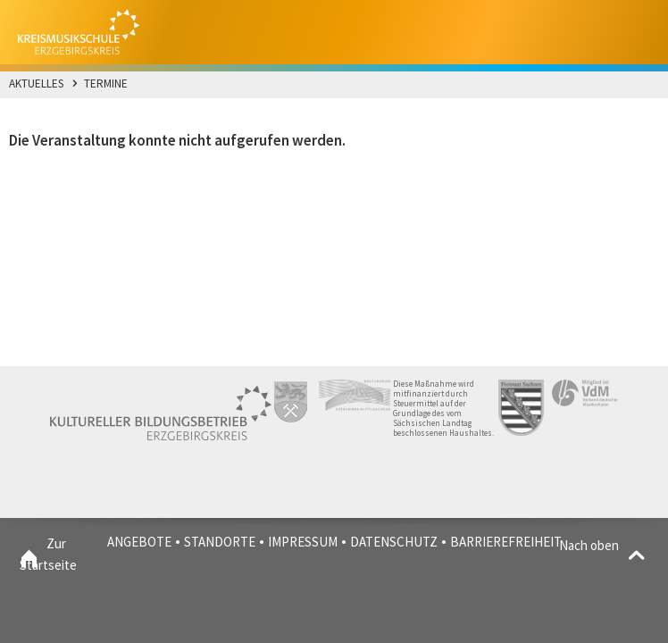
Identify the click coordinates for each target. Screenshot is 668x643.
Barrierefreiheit (506, 541)
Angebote (139, 541)
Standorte (219, 541)
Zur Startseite (29, 554)
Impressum (303, 541)
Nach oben (604, 546)
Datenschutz (394, 541)
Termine (106, 83)
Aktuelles (36, 83)
